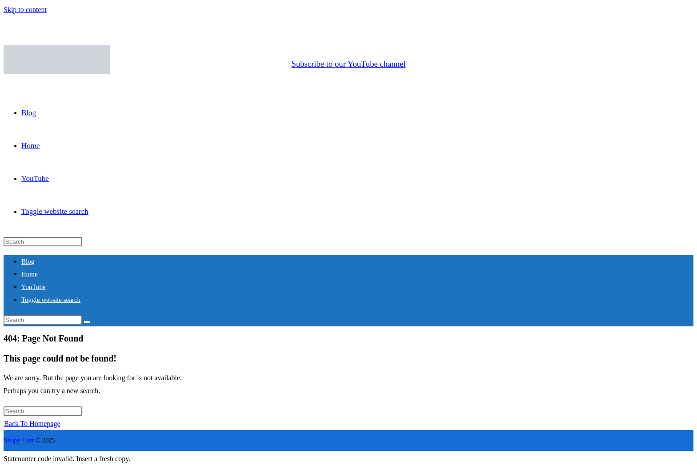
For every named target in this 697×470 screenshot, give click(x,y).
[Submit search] (87, 322)
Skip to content (25, 9)
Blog (27, 261)
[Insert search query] (43, 241)
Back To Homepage (32, 423)
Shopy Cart (19, 440)
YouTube (33, 286)
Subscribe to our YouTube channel (349, 63)
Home (29, 273)
